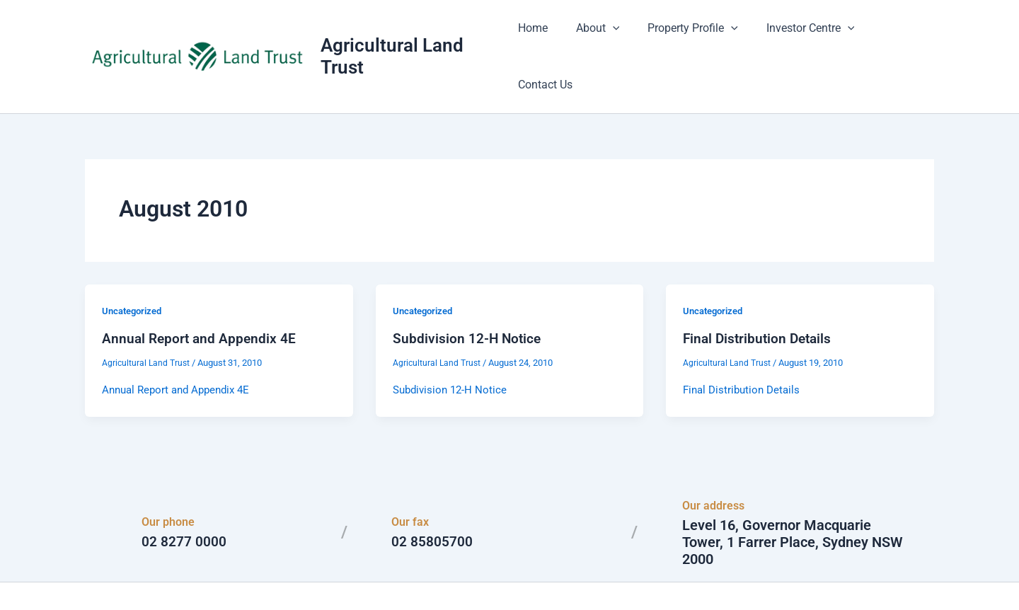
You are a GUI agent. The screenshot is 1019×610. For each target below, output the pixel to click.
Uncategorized (135, 268)
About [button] (600, 35)
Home (540, 35)
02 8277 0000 (184, 498)
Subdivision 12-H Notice (468, 295)
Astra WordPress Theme (647, 574)
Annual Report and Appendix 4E (201, 295)
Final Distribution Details (760, 295)
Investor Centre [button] (801, 35)
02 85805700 (432, 498)
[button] (615, 35)
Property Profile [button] (690, 35)
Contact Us (895, 35)
